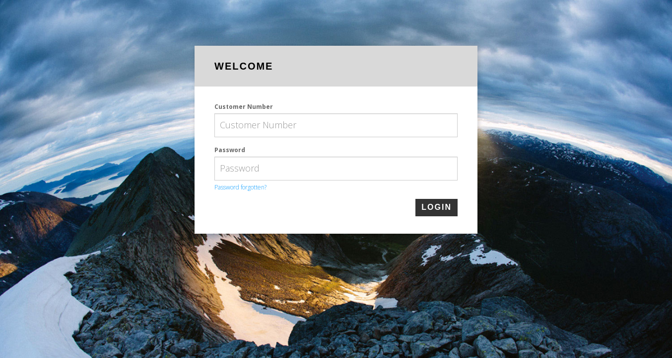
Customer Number (243, 106)
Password (229, 150)
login (436, 207)
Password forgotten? (240, 187)
